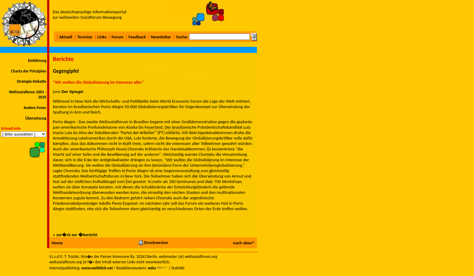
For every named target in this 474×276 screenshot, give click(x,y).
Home (57, 243)
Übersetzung (35, 118)
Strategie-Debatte (31, 81)
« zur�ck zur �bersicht (75, 234)
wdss (152, 268)
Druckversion (153, 242)
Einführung (37, 60)
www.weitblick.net (97, 268)
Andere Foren (35, 107)
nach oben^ (244, 243)
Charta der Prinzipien (28, 71)
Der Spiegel (72, 91)
